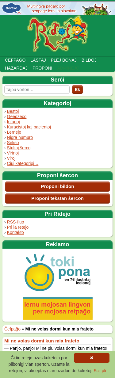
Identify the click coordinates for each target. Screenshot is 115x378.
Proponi (42, 68)
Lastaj (38, 60)
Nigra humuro (20, 137)
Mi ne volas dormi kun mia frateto (41, 340)
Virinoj (13, 153)
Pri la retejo (18, 227)
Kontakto (15, 232)
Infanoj (13, 121)
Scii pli (100, 370)
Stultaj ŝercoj (19, 147)
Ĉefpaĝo (15, 60)
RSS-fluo (15, 222)
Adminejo (68, 68)
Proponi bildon (57, 186)
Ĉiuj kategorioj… (23, 163)
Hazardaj (16, 68)
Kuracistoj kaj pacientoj (29, 126)
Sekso (13, 142)
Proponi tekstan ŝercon (57, 198)
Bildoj (89, 60)
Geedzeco (17, 116)
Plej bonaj (64, 60)
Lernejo (14, 132)
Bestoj (13, 111)
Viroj (11, 158)
